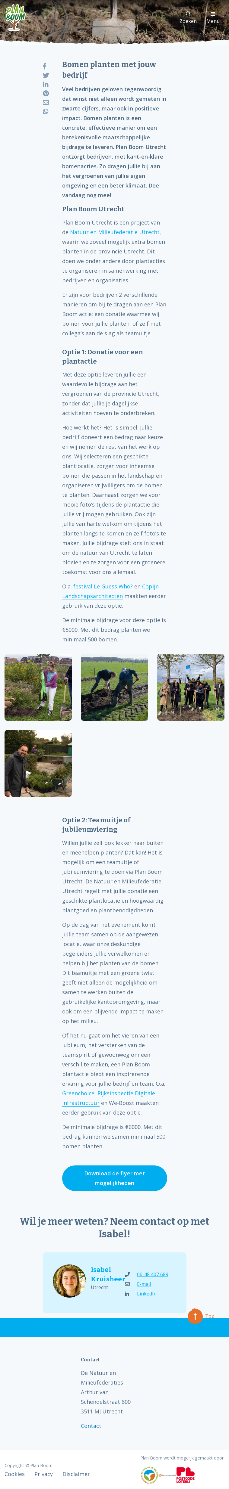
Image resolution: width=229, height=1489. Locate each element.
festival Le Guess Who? (103, 586)
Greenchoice (78, 1093)
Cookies (15, 1474)
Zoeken (188, 17)
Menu (213, 17)
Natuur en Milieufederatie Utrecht (115, 232)
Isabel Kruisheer (103, 1274)
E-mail (138, 1284)
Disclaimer (76, 1474)
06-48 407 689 (146, 1274)
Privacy (43, 1474)
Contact (91, 1425)
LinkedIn (141, 1293)
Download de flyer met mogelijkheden (114, 1178)
